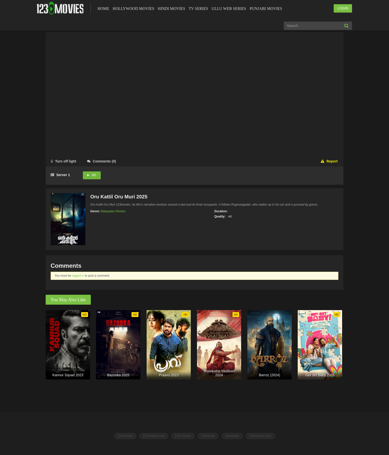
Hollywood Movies (133, 8)
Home (103, 8)
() (101, 161)
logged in (78, 275)
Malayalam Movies (113, 211)
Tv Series (198, 8)
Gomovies (232, 436)
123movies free (154, 436)
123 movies (183, 436)
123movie (208, 436)
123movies (125, 436)
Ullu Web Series (229, 8)
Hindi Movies (171, 8)
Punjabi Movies (266, 8)
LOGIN (342, 8)
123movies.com (260, 436)
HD (94, 175)
